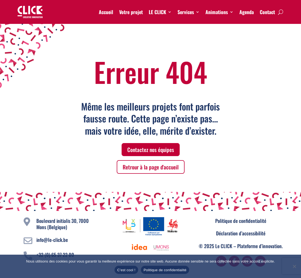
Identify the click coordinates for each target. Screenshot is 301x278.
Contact (267, 11)
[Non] (294, 266)
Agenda (246, 11)
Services (186, 11)
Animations (216, 11)
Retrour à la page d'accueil (151, 167)
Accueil (106, 11)
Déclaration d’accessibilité (240, 233)
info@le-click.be (52, 239)
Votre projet (131, 11)
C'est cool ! (126, 270)
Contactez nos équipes (150, 150)
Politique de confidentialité (240, 220)
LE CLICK (157, 11)
